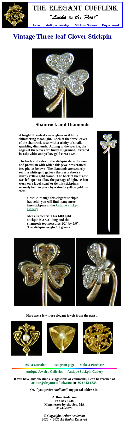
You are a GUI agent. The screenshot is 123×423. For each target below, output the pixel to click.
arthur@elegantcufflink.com (51, 382)
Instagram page (63, 364)
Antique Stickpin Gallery (85, 371)
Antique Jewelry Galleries (44, 371)
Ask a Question (35, 364)
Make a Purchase (92, 364)
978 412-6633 (87, 382)
